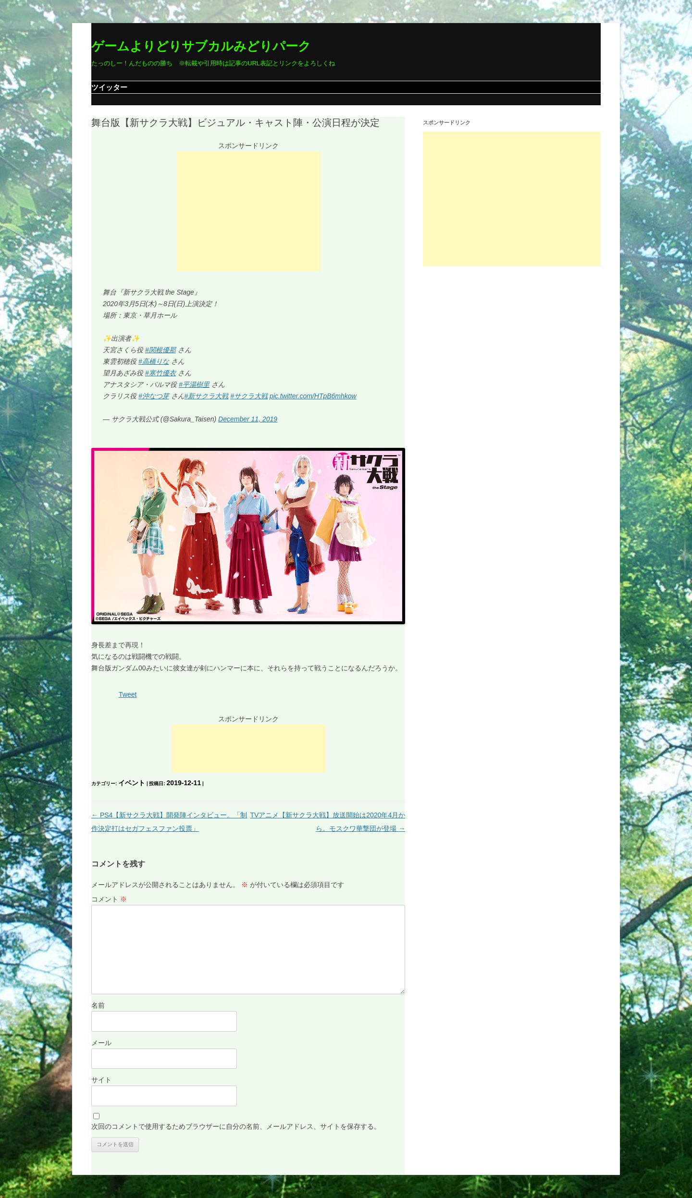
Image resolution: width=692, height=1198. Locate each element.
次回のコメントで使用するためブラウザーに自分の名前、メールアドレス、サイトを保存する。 (236, 1126)
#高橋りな (153, 361)
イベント (131, 783)
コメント (109, 899)
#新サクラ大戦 (207, 396)
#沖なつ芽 (153, 396)
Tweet (127, 694)
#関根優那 (160, 350)
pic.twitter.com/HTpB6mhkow (313, 396)
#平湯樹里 (194, 384)
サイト (101, 1080)
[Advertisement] (248, 211)
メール (101, 1043)
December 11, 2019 (247, 419)
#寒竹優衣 (160, 373)
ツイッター (109, 87)
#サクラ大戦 (249, 396)
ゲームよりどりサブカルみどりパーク (201, 46)
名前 (98, 1005)
